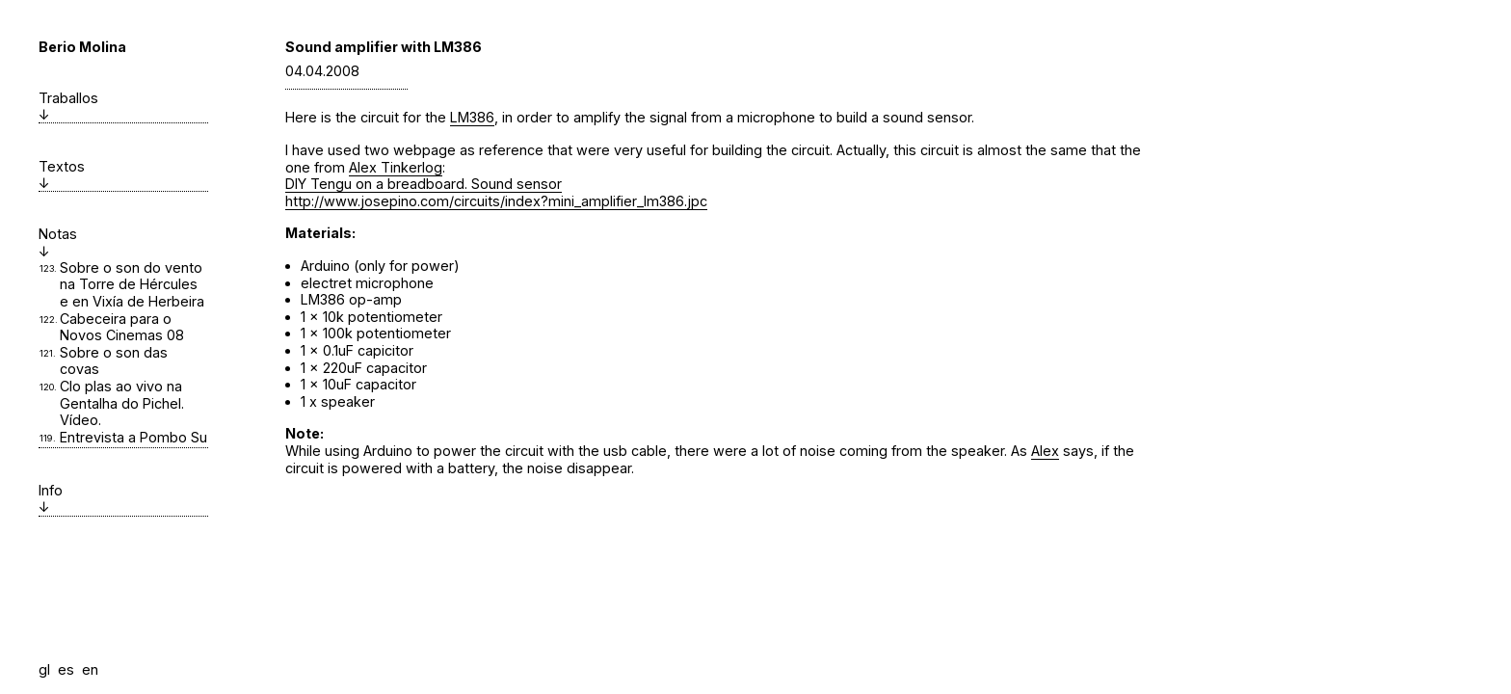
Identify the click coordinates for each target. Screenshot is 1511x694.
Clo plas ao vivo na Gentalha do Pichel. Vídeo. (122, 403)
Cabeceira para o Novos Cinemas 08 (122, 327)
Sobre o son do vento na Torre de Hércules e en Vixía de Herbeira (132, 284)
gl (44, 669)
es (66, 669)
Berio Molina (82, 47)
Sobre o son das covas (114, 361)
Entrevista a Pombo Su (133, 437)
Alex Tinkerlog (395, 167)
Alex (1045, 450)
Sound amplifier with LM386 (383, 47)
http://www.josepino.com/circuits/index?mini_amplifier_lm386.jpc (496, 201)
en (90, 669)
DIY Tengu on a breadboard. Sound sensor (423, 183)
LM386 (472, 117)
